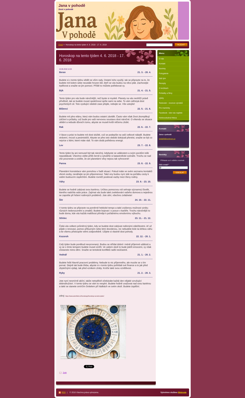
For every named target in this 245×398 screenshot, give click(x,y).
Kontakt (162, 64)
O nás (161, 59)
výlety (161, 98)
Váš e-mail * (164, 165)
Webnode (182, 392)
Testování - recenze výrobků (171, 103)
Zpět (65, 373)
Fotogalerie (163, 73)
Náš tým (162, 78)
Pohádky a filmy (165, 93)
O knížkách (163, 88)
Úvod (60, 45)
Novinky (162, 68)
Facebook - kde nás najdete (170, 113)
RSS (64, 392)
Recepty (162, 83)
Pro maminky (164, 108)
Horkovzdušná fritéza (168, 118)
